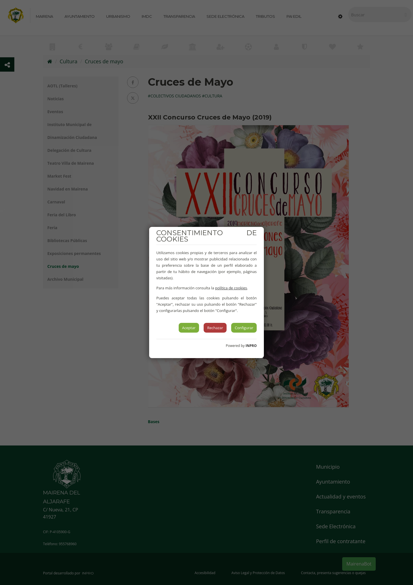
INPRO (251, 345)
